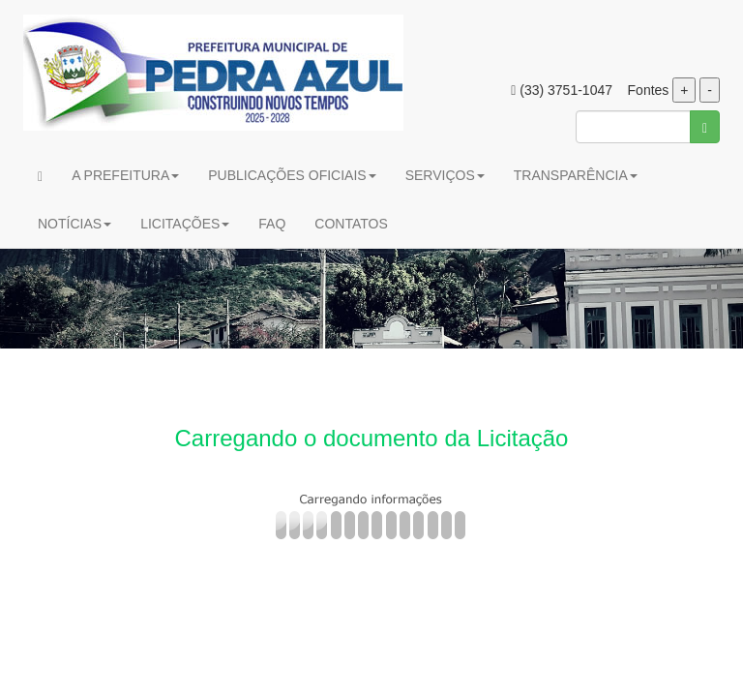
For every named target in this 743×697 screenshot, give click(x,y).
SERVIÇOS (445, 175)
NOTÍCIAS (74, 223)
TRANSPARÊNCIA (576, 175)
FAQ (271, 223)
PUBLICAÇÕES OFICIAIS (291, 175)
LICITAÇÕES (184, 223)
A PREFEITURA (125, 175)
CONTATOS (350, 223)
